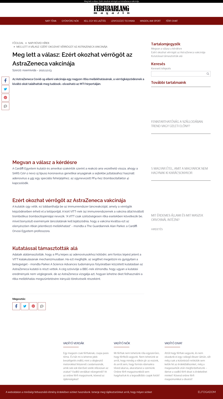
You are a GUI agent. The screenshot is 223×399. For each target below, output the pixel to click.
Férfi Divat (172, 21)
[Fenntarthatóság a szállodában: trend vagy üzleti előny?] (179, 117)
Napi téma (50, 21)
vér (32, 178)
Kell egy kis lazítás (95, 21)
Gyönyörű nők (70, 21)
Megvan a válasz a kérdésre (166, 48)
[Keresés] (208, 74)
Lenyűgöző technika (123, 21)
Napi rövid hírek (38, 43)
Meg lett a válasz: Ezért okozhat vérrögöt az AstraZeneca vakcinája (111, 1)
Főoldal (18, 43)
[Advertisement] (181, 253)
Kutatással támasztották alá (166, 56)
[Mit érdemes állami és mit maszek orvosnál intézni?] (179, 211)
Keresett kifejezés (161, 68)
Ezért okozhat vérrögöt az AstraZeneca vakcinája (178, 52)
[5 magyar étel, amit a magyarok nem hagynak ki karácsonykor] (179, 164)
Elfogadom (207, 392)
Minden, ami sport (150, 21)
